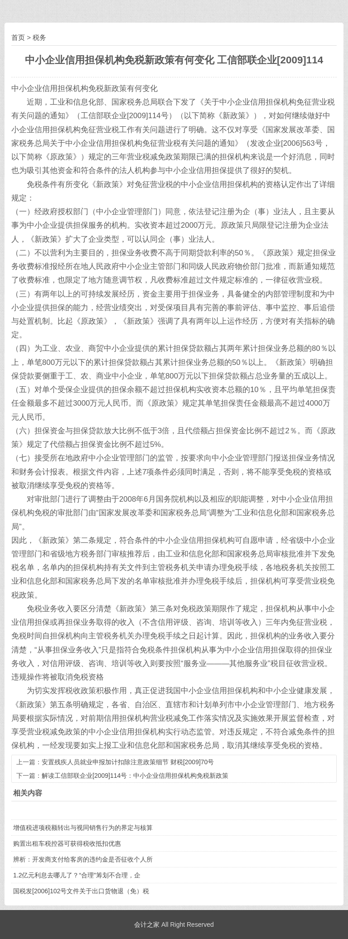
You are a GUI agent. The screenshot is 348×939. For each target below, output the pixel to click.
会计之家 (147, 924)
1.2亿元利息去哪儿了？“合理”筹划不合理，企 (76, 875)
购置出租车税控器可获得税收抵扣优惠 (67, 843)
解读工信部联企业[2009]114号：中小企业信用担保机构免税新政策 (135, 775)
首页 (18, 37)
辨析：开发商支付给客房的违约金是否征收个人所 (83, 859)
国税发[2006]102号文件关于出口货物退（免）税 (81, 891)
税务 (39, 37)
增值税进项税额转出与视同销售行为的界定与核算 (83, 827)
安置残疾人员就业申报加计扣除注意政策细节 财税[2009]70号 (128, 762)
